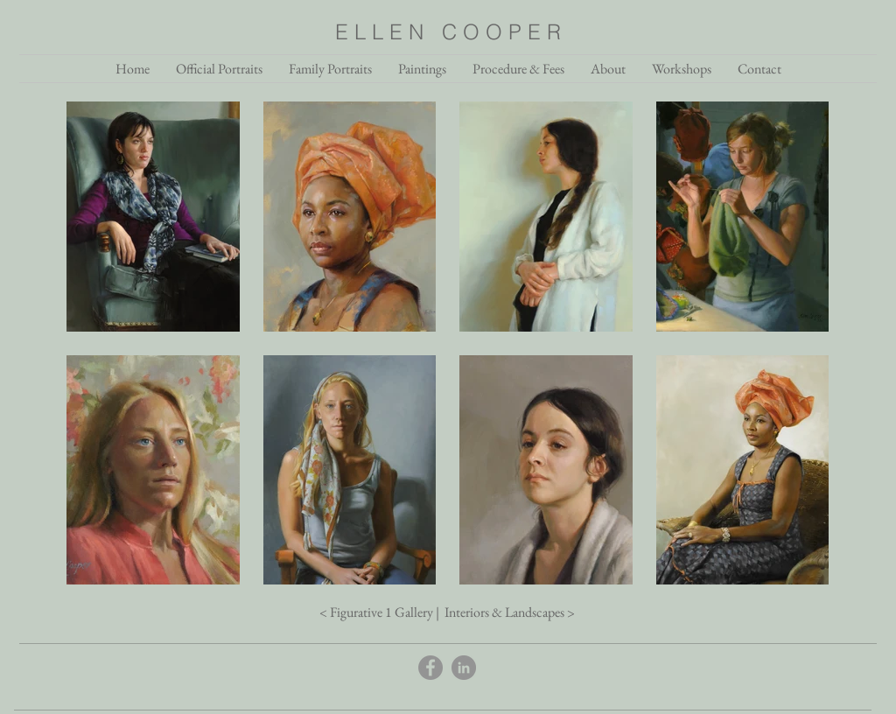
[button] (608, 68)
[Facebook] (430, 667)
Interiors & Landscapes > (508, 612)
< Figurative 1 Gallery (376, 612)
